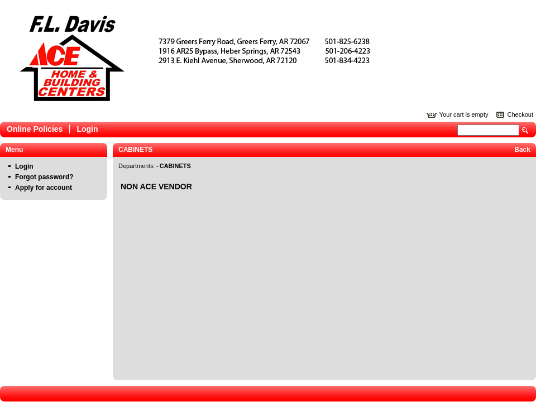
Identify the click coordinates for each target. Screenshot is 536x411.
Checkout (520, 114)
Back (522, 150)
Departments (136, 166)
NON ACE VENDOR (156, 186)
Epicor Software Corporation (211, 58)
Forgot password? (44, 177)
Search (525, 130)
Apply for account (43, 188)
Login (87, 129)
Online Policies (35, 129)
